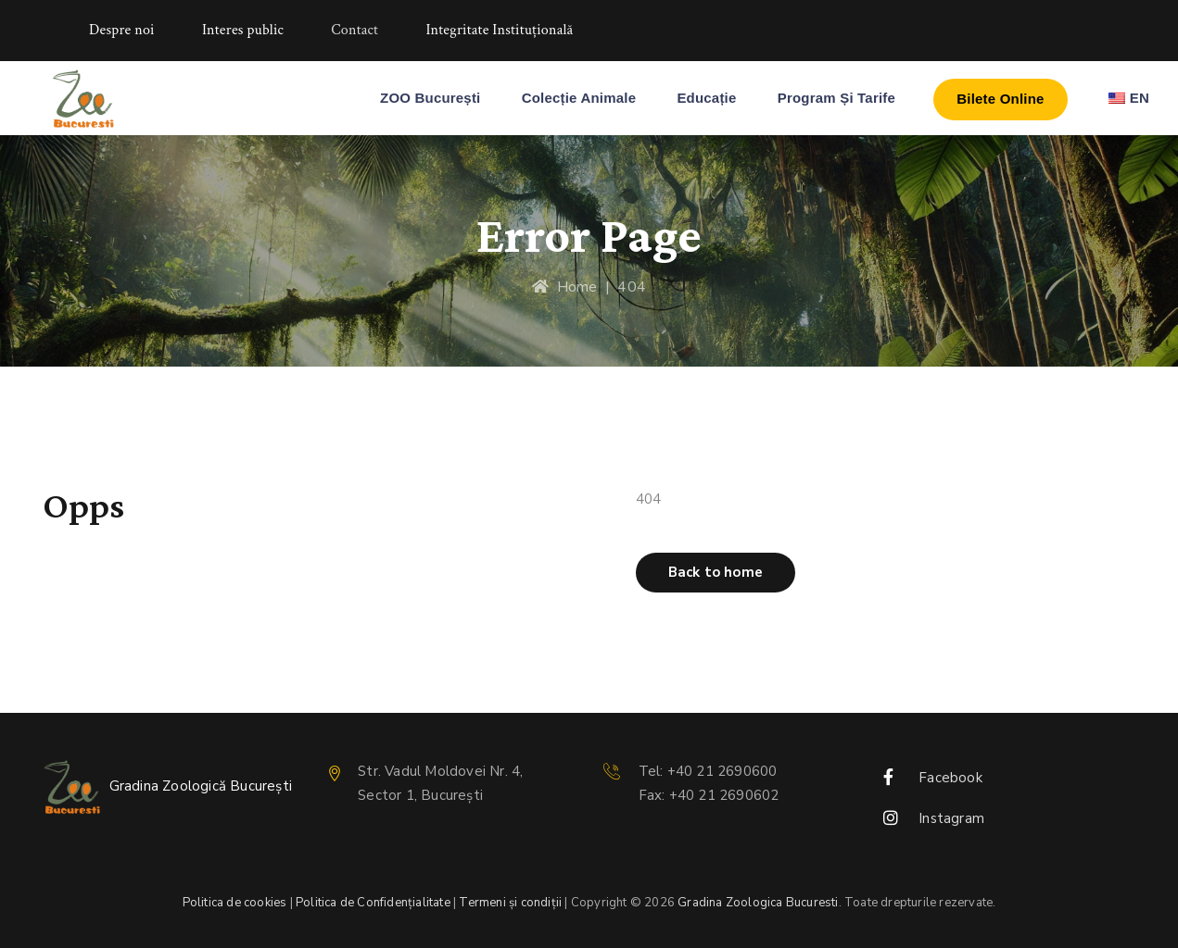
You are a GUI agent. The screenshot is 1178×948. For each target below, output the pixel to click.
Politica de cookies (235, 902)
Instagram (951, 818)
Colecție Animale (579, 98)
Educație (706, 98)
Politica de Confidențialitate (373, 902)
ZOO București (430, 98)
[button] (715, 572)
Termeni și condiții (510, 902)
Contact (354, 30)
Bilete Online (1000, 98)
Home (564, 287)
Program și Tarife (836, 98)
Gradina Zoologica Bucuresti (758, 902)
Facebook (950, 777)
